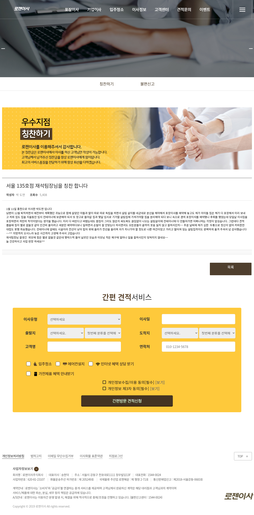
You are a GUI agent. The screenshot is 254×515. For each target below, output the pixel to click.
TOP (243, 456)
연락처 (144, 346)
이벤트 (204, 9)
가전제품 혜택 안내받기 (54, 373)
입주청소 (117, 9)
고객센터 (161, 9)
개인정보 (13, 456)
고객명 (30, 346)
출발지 (30, 333)
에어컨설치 (74, 364)
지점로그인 (116, 456)
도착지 (144, 333)
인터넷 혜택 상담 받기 (115, 363)
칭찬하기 (107, 84)
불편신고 (147, 84)
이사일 (144, 319)
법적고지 (35, 456)
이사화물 (91, 456)
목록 (230, 267)
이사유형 (30, 319)
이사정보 (139, 9)
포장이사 (72, 9)
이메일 (60, 456)
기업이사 (94, 9)
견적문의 (184, 9)
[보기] (160, 382)
